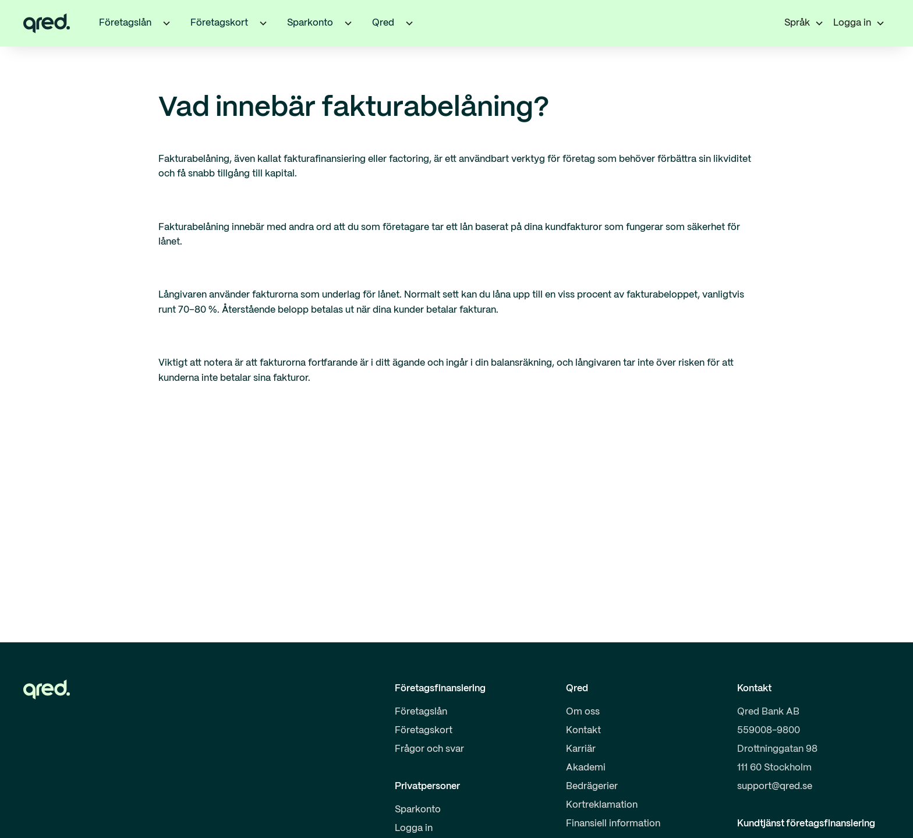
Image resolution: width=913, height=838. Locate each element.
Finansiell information (613, 823)
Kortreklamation (602, 805)
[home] (46, 23)
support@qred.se (774, 786)
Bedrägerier (592, 786)
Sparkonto (418, 809)
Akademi (586, 767)
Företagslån (421, 712)
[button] (166, 23)
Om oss (583, 712)
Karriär (581, 749)
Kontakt (583, 730)
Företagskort (423, 730)
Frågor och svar (429, 749)
